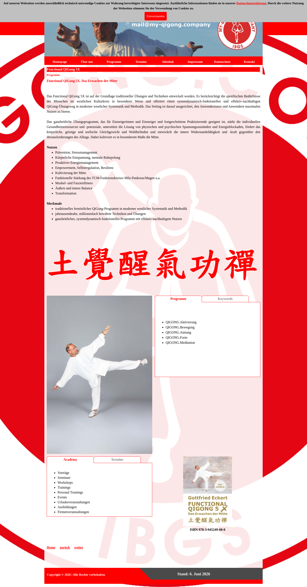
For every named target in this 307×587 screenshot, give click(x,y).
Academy (70, 459)
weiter (78, 547)
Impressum (195, 61)
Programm (178, 299)
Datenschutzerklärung (251, 3)
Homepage (60, 61)
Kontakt (249, 61)
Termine (117, 459)
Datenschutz (222, 61)
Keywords (225, 299)
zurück (65, 547)
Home (51, 547)
